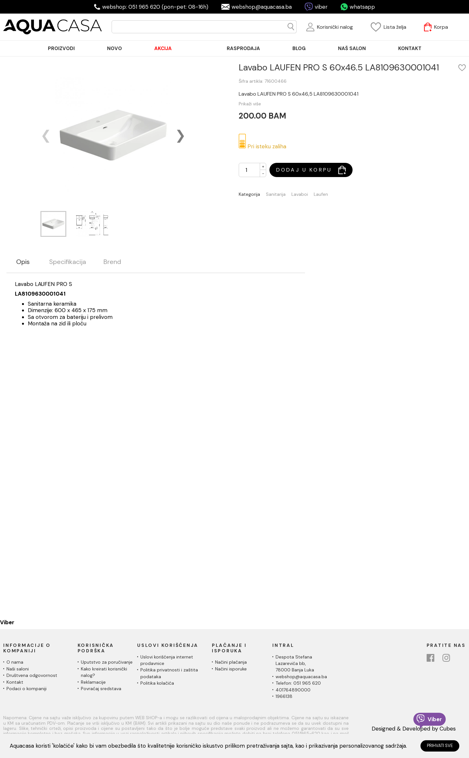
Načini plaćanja (231, 662)
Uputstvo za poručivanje (107, 662)
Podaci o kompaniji (26, 688)
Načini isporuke (231, 669)
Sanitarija (276, 194)
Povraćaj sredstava (101, 688)
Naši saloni (17, 669)
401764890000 (293, 690)
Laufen (321, 194)
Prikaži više (250, 104)
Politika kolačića (157, 683)
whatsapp (362, 7)
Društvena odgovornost (31, 675)
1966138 (284, 696)
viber (321, 7)
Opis (23, 262)
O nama (14, 662)
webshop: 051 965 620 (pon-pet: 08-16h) (155, 7)
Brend (112, 262)
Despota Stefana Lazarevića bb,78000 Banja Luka (295, 663)
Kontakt (14, 682)
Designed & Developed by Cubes (414, 728)
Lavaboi (299, 194)
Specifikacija (67, 262)
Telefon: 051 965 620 (298, 683)
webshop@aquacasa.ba (262, 7)
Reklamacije (93, 682)
